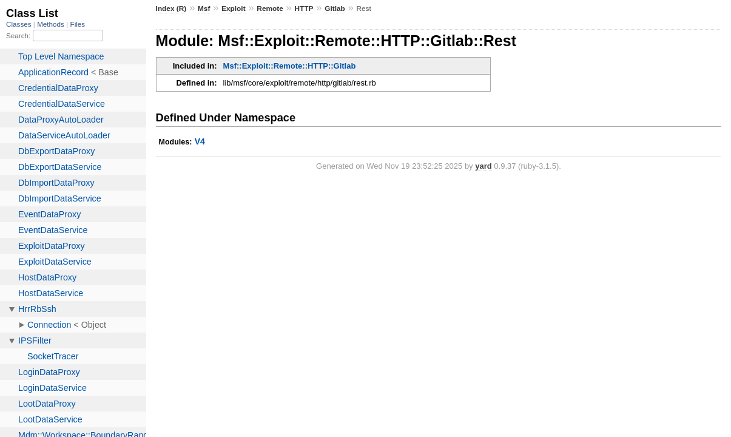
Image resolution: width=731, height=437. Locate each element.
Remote (270, 8)
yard (483, 166)
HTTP (304, 8)
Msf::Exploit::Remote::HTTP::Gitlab (289, 65)
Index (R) (171, 8)
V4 (200, 141)
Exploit (233, 8)
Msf (204, 8)
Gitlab (335, 8)
